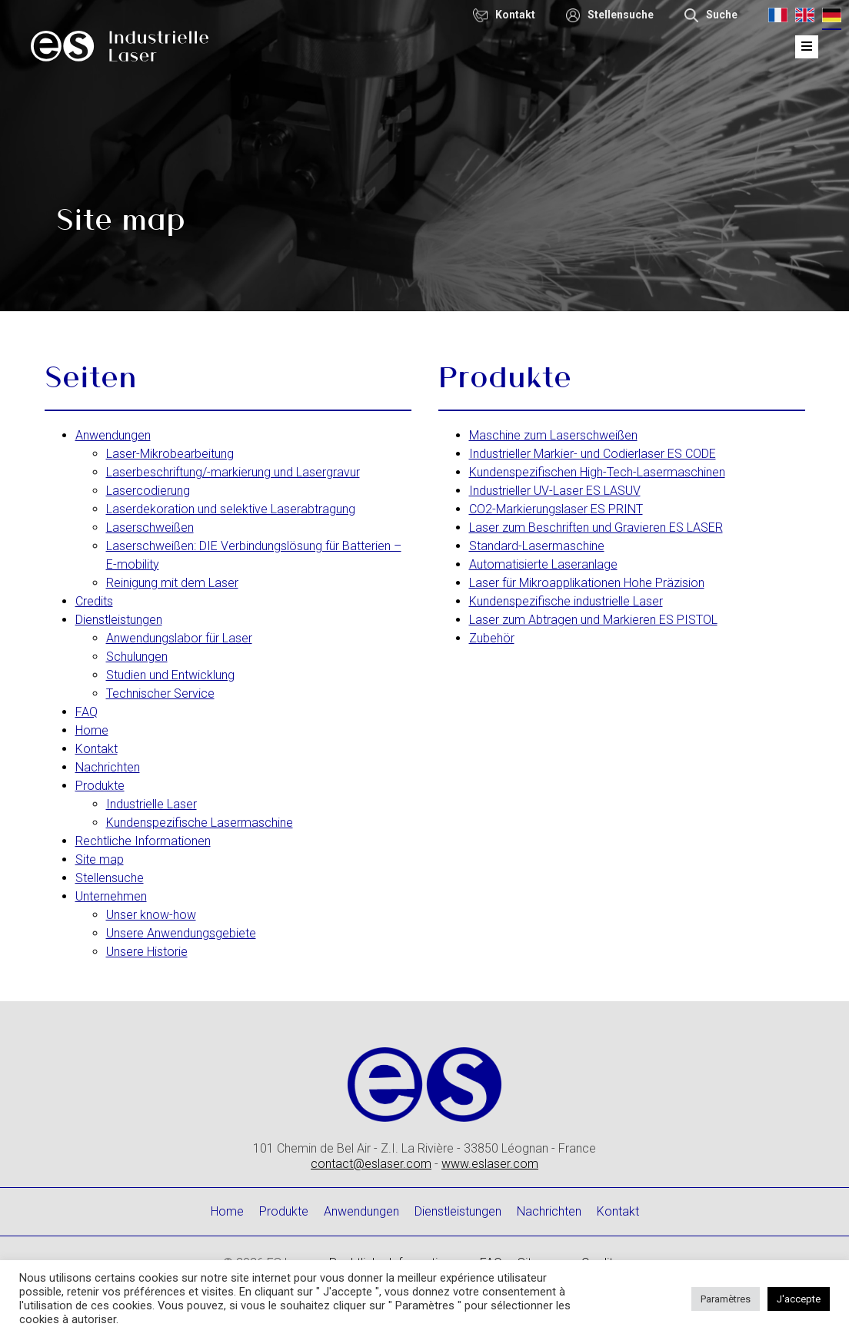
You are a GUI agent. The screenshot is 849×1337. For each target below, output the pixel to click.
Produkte (100, 785)
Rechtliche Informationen (143, 841)
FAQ (86, 712)
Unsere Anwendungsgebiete (181, 933)
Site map (99, 859)
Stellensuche (109, 878)
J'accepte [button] (799, 1299)
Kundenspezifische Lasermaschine (199, 822)
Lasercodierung (148, 490)
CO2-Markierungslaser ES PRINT (556, 509)
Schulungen (137, 656)
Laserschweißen (150, 527)
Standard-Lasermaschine (536, 546)
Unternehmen (111, 896)
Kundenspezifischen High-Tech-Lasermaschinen (597, 472)
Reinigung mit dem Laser (172, 583)
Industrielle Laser (151, 804)
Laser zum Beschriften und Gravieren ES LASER (596, 527)
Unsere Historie (147, 951)
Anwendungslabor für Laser (179, 638)
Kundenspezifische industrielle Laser (566, 601)
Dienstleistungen (118, 619)
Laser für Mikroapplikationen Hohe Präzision (586, 583)
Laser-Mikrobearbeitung (170, 453)
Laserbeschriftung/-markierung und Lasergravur (233, 472)
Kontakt (96, 748)
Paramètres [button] (726, 1299)
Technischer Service (160, 693)
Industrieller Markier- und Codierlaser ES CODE (592, 453)
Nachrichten (107, 767)
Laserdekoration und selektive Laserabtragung (230, 509)
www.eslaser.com (489, 1163)
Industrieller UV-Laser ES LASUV (555, 490)
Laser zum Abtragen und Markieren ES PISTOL (593, 619)
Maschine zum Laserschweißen (553, 435)
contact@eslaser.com (371, 1163)
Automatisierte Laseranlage (543, 564)
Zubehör (491, 638)
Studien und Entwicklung (170, 675)
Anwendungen (113, 435)
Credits (94, 601)
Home (91, 730)
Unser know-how (151, 914)
